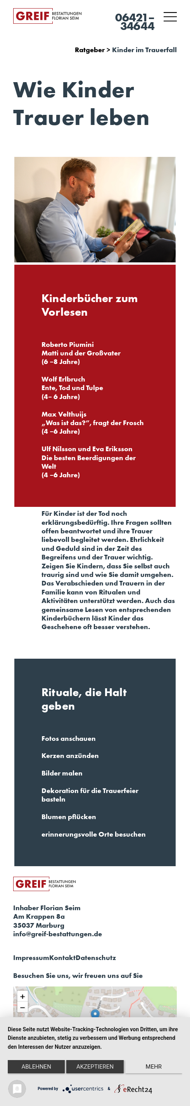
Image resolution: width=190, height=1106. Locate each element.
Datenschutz (96, 957)
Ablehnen (36, 1066)
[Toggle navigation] (170, 16)
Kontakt (62, 957)
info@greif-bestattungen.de (57, 933)
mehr (154, 1066)
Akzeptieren (95, 1066)
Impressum (31, 957)
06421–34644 (134, 22)
